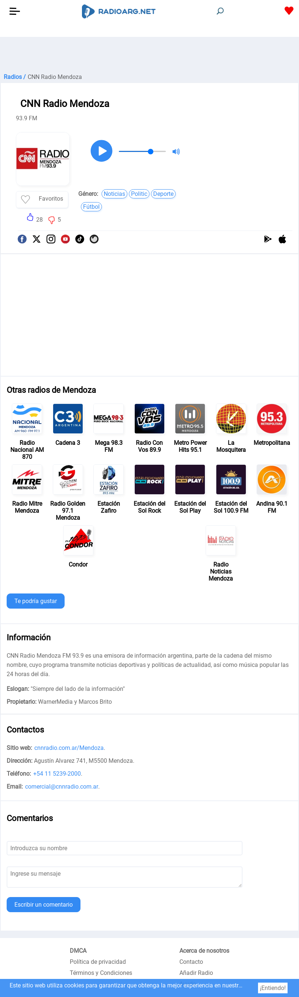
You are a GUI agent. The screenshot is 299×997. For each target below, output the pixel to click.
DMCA (78, 950)
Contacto (191, 961)
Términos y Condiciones (101, 972)
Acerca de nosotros (204, 950)
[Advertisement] (149, 55)
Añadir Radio (196, 972)
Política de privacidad (98, 961)
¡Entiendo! (273, 987)
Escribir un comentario (43, 904)
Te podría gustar (35, 601)
